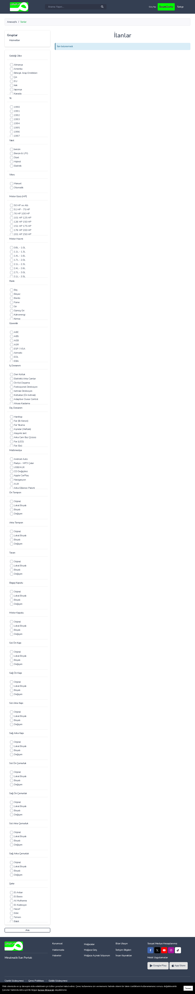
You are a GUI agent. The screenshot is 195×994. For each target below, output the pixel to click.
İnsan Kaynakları (124, 955)
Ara (27, 930)
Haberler (56, 955)
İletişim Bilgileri (123, 950)
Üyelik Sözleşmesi (14, 980)
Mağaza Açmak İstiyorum (97, 955)
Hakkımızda (58, 950)
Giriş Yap (149, 6)
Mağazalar (89, 944)
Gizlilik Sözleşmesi (58, 980)
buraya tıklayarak (46, 990)
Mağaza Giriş (90, 950)
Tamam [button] (188, 988)
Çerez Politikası (36, 980)
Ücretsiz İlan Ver (165, 6)
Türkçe (180, 7)
